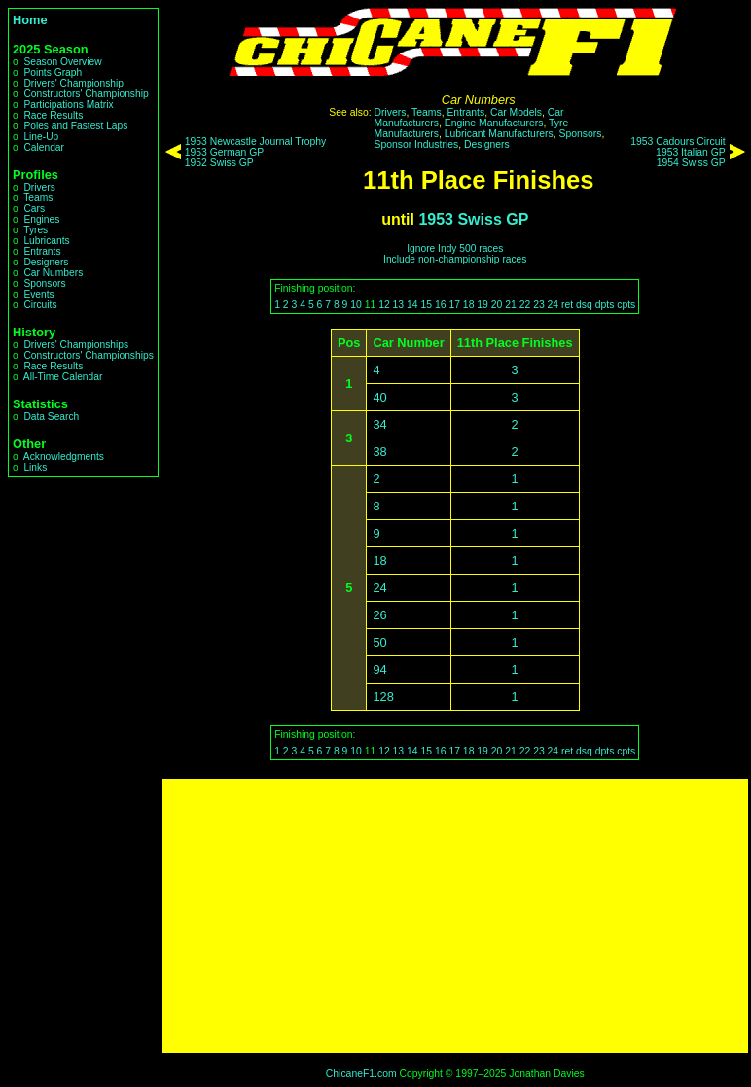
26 (379, 615)
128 (383, 696)
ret (567, 304)
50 (379, 642)
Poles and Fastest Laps (75, 126)
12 (384, 304)
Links (35, 467)
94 (379, 669)
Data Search (51, 416)
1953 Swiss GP (473, 219)
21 (511, 304)
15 (427, 304)
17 (454, 304)
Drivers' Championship (73, 83)
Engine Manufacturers (494, 123)
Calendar (43, 147)
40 (379, 397)
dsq (584, 304)
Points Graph (52, 72)
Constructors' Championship (85, 93)
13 (399, 304)
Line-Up (40, 136)
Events (38, 294)
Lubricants (46, 240)
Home (30, 20)
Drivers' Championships (75, 344)
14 (412, 304)
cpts (626, 304)
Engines (41, 219)
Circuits (39, 304)
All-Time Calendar (63, 376)
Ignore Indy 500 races (455, 248)
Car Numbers (53, 272)
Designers (45, 262)
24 (553, 304)
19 (482, 304)
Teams (38, 198)
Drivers (38, 187)
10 (356, 304)
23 (539, 304)
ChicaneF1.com (361, 1074)
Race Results (53, 115)
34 (379, 424)
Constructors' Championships (88, 355)
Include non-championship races (454, 259)
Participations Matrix (68, 104)
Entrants (41, 251)
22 (525, 304)
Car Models (516, 112)
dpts (605, 304)
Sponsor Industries (417, 144)
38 (379, 451)
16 (441, 304)
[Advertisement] (455, 916)
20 (497, 304)
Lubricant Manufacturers (499, 133)
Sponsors (44, 283)
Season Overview (62, 61)
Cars (34, 208)
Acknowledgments (63, 456)
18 (469, 304)
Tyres (35, 230)
